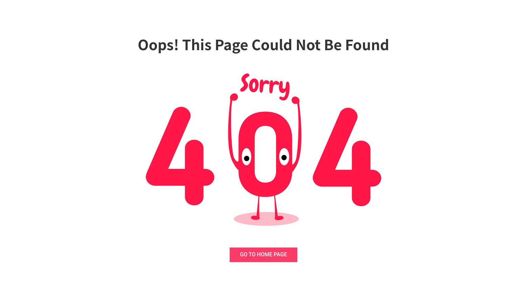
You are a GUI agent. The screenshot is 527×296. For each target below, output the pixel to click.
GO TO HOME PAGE (263, 254)
